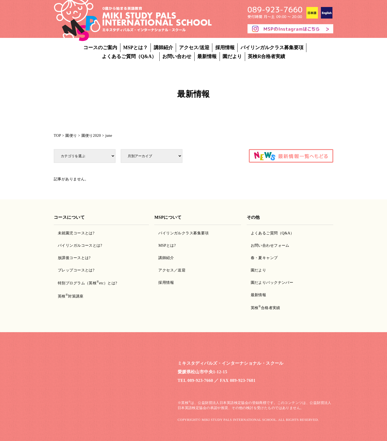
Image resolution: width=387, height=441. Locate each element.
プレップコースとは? (76, 270)
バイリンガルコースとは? (80, 245)
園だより (232, 56)
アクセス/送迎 (194, 47)
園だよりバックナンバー (272, 283)
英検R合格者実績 (266, 56)
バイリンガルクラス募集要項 (272, 47)
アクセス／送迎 (171, 270)
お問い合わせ (176, 56)
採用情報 (225, 47)
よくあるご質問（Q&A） (129, 56)
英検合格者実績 (265, 308)
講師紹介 (163, 47)
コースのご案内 (100, 47)
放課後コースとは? (74, 258)
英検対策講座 (71, 296)
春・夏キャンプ (264, 258)
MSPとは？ (135, 47)
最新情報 (207, 56)
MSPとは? (167, 245)
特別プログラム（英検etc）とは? (87, 283)
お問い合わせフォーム (270, 245)
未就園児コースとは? (76, 233)
